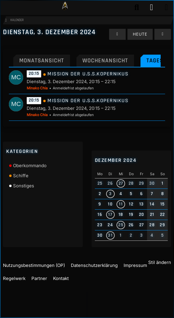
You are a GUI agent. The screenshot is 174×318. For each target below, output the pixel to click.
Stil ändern (159, 265)
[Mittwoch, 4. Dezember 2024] (162, 40)
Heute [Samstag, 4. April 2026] (140, 40)
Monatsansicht (41, 66)
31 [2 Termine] (110, 232)
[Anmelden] (151, 7)
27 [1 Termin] (121, 180)
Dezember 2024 (116, 157)
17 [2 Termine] (110, 211)
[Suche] (137, 7)
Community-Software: (89, 308)
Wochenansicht (105, 66)
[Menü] (166, 7)
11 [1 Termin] (121, 201)
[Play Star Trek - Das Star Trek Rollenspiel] (65, 7)
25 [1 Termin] (120, 222)
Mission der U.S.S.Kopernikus (87, 80)
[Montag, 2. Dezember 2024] (117, 40)
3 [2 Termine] (110, 191)
